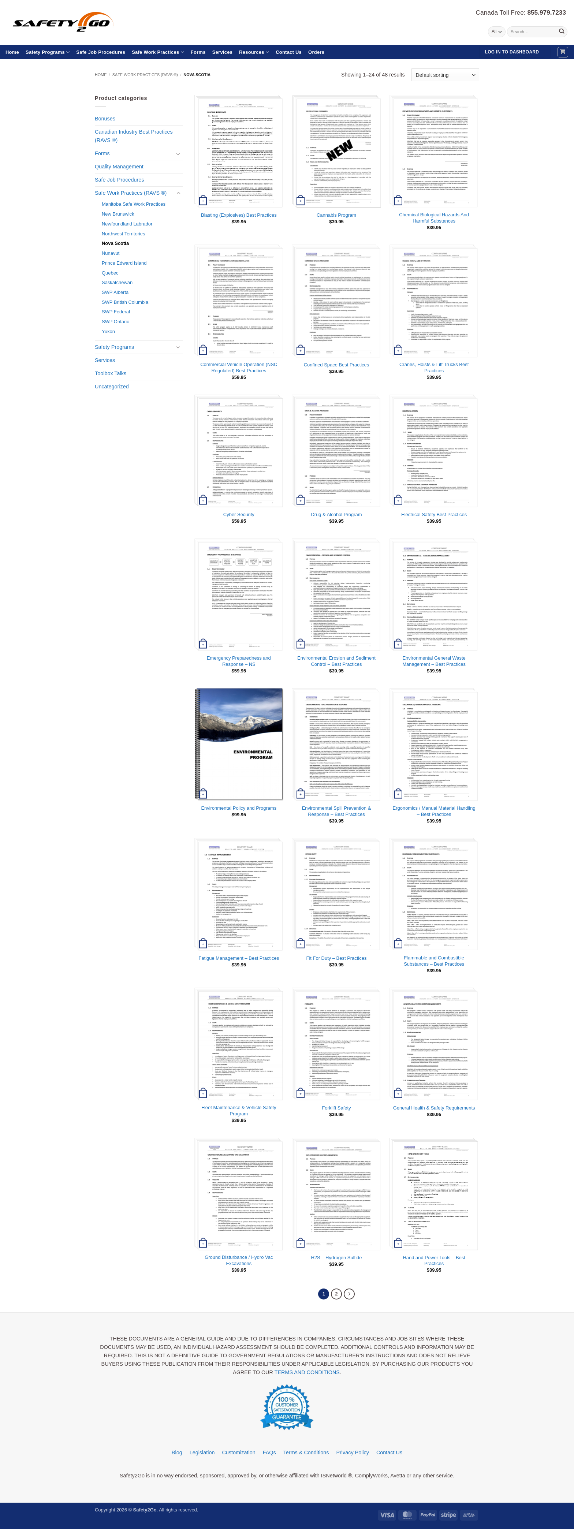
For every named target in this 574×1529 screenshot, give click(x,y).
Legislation (202, 1453)
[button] (563, 52)
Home (12, 52)
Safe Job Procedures (100, 52)
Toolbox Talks (110, 373)
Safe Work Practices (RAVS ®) (145, 74)
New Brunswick (118, 214)
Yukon (108, 331)
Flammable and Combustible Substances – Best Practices (434, 961)
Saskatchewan (117, 282)
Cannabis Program (336, 215)
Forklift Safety (336, 1108)
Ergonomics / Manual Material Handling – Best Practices (434, 811)
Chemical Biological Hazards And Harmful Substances (434, 218)
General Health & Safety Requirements (434, 1108)
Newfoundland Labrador (127, 224)
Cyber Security (238, 514)
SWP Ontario (115, 321)
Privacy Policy (352, 1453)
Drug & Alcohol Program (336, 514)
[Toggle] (178, 154)
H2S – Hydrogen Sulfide (336, 1257)
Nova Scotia (115, 243)
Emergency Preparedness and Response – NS (239, 661)
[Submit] (561, 31)
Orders (316, 52)
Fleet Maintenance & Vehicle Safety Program (238, 1110)
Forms (198, 52)
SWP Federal (116, 311)
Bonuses (105, 119)
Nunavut (110, 253)
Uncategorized (112, 386)
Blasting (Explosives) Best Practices (239, 215)
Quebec (110, 273)
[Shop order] (445, 74)
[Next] (349, 1294)
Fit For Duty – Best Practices (336, 958)
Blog (177, 1453)
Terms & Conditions (306, 1453)
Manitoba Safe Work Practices (133, 204)
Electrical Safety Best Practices (434, 514)
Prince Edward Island (124, 263)
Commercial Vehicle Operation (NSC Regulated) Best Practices (238, 367)
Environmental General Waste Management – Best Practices (434, 661)
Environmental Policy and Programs (238, 808)
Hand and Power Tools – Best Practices (434, 1261)
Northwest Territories (123, 233)
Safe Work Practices (158, 52)
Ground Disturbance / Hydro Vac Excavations (239, 1260)
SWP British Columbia (125, 302)
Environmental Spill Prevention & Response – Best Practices (336, 811)
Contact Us (289, 52)
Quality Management (119, 166)
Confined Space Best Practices (336, 365)
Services (222, 52)
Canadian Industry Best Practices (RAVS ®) (134, 136)
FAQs (269, 1453)
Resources (254, 52)
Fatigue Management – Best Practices (239, 958)
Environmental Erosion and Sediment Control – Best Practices (336, 661)
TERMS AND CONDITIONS (307, 1373)
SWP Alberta (115, 292)
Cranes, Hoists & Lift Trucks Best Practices (434, 367)
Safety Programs (48, 52)
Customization (238, 1453)
